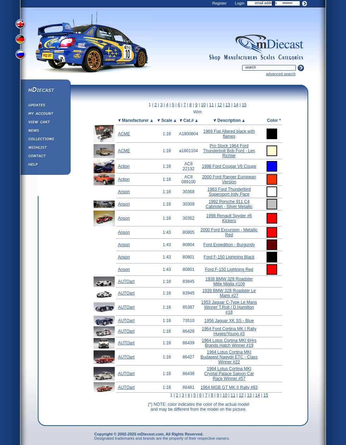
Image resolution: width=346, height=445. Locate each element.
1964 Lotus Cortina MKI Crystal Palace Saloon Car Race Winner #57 (229, 373)
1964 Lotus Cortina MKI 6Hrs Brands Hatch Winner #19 (229, 343)
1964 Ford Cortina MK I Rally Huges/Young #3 (229, 331)
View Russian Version (21, 56)
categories (291, 57)
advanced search (281, 74)
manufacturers (240, 57)
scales (268, 57)
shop (214, 57)
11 (211, 104)
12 (219, 104)
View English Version (21, 24)
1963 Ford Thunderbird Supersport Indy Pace (229, 192)
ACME (124, 133)
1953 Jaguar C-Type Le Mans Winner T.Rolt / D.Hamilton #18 (229, 307)
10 (203, 104)
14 (236, 104)
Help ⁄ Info (45, 165)
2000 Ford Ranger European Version (229, 179)
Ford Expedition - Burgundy (229, 244)
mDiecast (45, 90)
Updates (45, 106)
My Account (45, 114)
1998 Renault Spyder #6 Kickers (229, 218)
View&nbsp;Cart (45, 123)
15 (244, 104)
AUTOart (126, 281)
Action (124, 166)
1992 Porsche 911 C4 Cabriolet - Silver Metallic (228, 204)
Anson (124, 191)
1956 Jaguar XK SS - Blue (229, 320)
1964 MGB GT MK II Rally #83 (229, 387)
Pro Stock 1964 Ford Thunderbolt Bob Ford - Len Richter (229, 150)
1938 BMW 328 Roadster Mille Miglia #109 (229, 281)
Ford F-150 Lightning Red (229, 269)
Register (219, 3)
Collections (45, 140)
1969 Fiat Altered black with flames (229, 134)
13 (228, 104)
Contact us (45, 157)
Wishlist (45, 148)
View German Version (21, 40)
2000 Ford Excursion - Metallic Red (229, 232)
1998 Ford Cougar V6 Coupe (229, 166)
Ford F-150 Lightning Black (229, 257)
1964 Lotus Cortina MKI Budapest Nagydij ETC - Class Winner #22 (229, 357)
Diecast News (45, 131)
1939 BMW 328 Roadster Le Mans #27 (229, 293)
